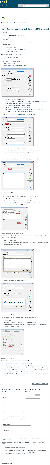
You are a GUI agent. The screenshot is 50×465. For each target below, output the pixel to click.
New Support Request (20, 453)
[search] (34, 5)
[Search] (47, 5)
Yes (6, 395)
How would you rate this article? (33, 391)
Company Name (6, 424)
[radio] (27, 397)
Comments (4, 402)
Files (26, 22)
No (5, 397)
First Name (5, 418)
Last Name (23, 418)
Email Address (6, 430)
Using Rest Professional (19, 22)
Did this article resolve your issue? (11, 391)
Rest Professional (8, 22)
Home (2, 22)
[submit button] (32, 452)
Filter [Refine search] (20, 5)
